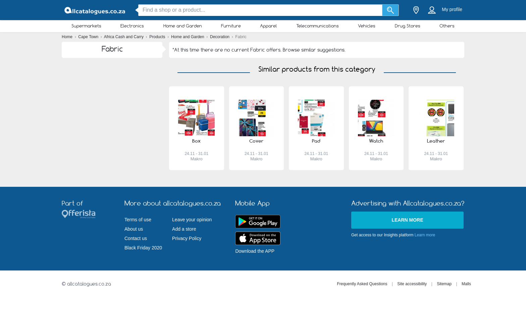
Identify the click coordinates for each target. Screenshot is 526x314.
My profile (452, 9)
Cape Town (88, 36)
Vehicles (366, 25)
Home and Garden (182, 25)
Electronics (132, 25)
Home (67, 36)
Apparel (268, 25)
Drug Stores (407, 25)
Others (447, 25)
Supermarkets (86, 25)
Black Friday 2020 (143, 247)
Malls (466, 284)
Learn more (407, 220)
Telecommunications (317, 25)
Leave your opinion (192, 219)
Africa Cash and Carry (124, 36)
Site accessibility (412, 284)
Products (157, 36)
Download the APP (254, 251)
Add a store (184, 229)
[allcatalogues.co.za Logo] (95, 10)
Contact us (135, 238)
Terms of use (137, 219)
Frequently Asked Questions (362, 284)
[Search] (390, 10)
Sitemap (444, 284)
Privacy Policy (186, 238)
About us (133, 229)
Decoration (220, 36)
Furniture (231, 25)
